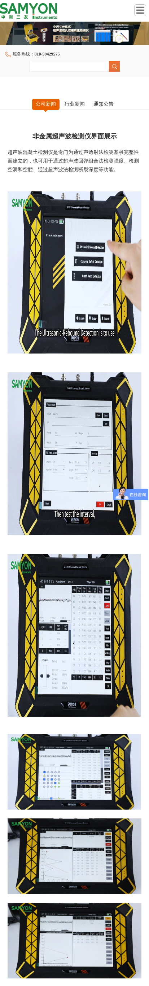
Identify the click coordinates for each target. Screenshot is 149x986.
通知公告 (103, 104)
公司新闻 (46, 104)
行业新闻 (75, 104)
